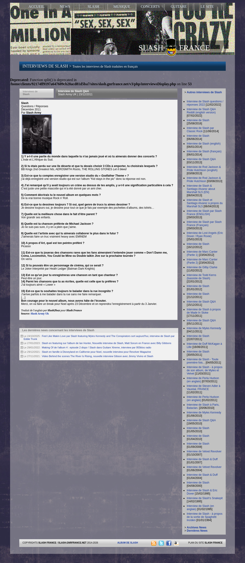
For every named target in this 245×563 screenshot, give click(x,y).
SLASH (93, 6)
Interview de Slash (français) (204, 151)
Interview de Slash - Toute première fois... (202, 361)
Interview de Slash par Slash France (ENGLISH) (204, 212)
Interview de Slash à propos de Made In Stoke (204, 311)
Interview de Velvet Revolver (204, 451)
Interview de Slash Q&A (75, 93)
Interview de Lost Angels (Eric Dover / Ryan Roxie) (205, 234)
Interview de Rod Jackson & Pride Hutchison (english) (204, 168)
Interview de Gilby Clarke (202, 267)
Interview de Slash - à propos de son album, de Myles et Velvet (204, 370)
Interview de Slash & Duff (202, 459)
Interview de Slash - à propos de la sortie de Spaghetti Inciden (204, 517)
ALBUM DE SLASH (127, 542)
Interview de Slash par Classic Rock (200, 129)
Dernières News (197, 530)
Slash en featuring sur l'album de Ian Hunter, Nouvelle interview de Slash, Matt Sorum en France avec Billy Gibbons (106, 343)
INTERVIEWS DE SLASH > (80, 66)
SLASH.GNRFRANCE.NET (72, 542)
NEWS (65, 6)
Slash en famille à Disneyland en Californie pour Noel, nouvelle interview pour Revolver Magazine (96, 351)
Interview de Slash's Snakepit (205, 498)
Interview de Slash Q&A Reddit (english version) (201, 111)
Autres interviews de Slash (204, 92)
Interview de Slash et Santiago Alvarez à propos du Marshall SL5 (205, 203)
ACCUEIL (36, 6)
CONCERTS (150, 6)
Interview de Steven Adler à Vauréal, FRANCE (203, 387)
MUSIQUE (122, 6)
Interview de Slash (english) (203, 143)
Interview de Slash (198, 120)
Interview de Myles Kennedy (204, 328)
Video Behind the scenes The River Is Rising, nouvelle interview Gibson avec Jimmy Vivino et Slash (97, 356)
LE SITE (207, 6)
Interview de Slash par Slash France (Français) (204, 223)
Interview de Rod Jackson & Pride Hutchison (204, 179)
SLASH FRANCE (174, 47)
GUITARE (179, 6)
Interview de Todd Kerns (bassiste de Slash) (201, 276)
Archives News (196, 527)
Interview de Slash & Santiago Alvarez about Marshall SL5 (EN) (201, 189)
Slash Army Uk (40, 313)
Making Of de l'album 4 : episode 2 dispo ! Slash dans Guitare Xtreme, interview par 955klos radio (96, 347)
